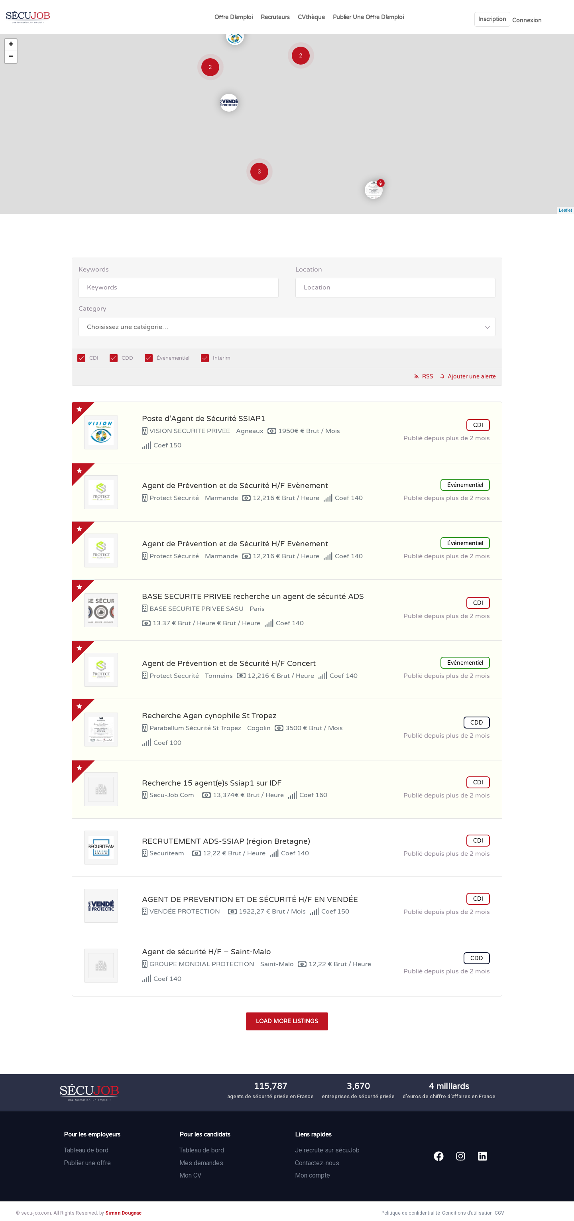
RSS (427, 376)
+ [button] (11, 45)
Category (92, 309)
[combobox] (287, 326)
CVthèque (311, 17)
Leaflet (565, 210)
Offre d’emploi (233, 17)
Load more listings (287, 1021)
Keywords (94, 270)
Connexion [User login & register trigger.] (527, 20)
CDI (93, 358)
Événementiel (173, 358)
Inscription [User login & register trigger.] (492, 19)
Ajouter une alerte (472, 376)
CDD (127, 358)
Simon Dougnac (123, 1213)
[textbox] (127, 326)
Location (308, 270)
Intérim (221, 358)
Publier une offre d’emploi (368, 17)
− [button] (11, 57)
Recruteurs (275, 17)
